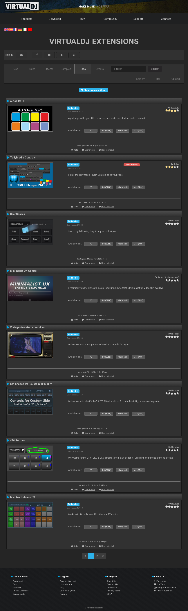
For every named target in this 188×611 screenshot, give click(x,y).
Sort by (141, 78)
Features (17, 587)
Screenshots (19, 594)
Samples (66, 69)
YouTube (159, 584)
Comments (90, 150)
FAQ (62, 587)
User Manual (66, 584)
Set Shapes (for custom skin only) (31, 383)
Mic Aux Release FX (22, 497)
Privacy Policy (113, 590)
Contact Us (112, 584)
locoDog (175, 107)
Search (155, 68)
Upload (175, 78)
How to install (107, 150)
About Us (111, 581)
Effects (49, 69)
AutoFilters (17, 101)
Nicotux (175, 220)
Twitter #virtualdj (163, 590)
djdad (176, 164)
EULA (109, 594)
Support (138, 18)
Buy (82, 18)
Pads (83, 69)
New (15, 69)
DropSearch (17, 214)
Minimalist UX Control (23, 270)
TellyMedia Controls (23, 157)
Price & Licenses (20, 590)
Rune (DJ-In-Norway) (168, 277)
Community (110, 18)
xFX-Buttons (17, 440)
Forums (63, 594)
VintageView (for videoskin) (27, 327)
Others (100, 69)
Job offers (112, 587)
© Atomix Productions (94, 608)
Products (26, 18)
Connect (166, 18)
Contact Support (68, 581)
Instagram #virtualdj (165, 587)
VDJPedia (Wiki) (67, 590)
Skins (32, 69)
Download (55, 18)
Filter (159, 78)
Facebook (160, 581)
